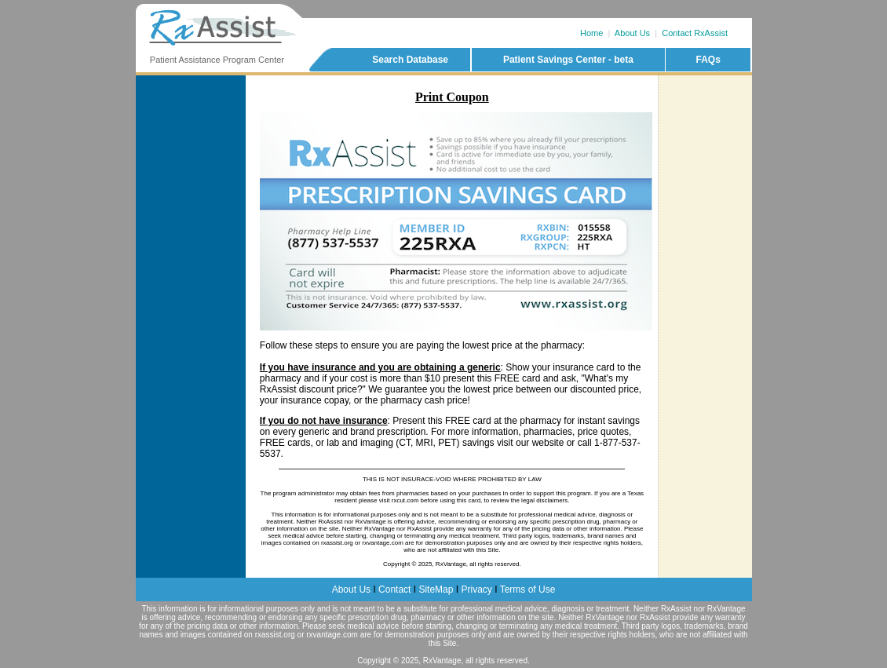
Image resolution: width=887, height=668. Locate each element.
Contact (394, 589)
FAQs (707, 59)
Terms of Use (528, 589)
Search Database (410, 59)
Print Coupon (452, 97)
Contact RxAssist (695, 33)
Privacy (476, 589)
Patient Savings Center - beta (568, 59)
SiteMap (435, 589)
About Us (632, 33)
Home (591, 33)
